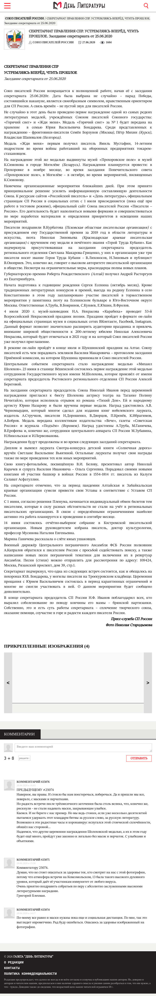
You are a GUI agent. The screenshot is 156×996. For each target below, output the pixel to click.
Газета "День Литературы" (28, 956)
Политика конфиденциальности (30, 976)
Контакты (12, 969)
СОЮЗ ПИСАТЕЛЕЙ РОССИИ (25, 18)
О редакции (14, 963)
